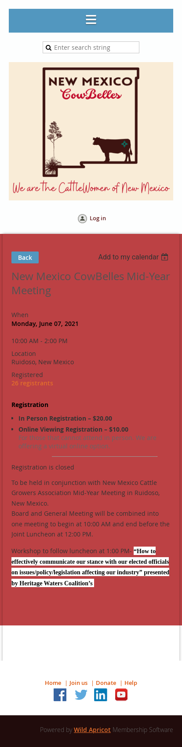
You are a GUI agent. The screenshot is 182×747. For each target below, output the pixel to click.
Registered (27, 374)
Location (23, 353)
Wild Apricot (92, 729)
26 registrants (32, 383)
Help (130, 683)
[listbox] (134, 257)
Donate (106, 683)
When (20, 315)
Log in (98, 218)
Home (53, 683)
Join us (78, 683)
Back (25, 257)
